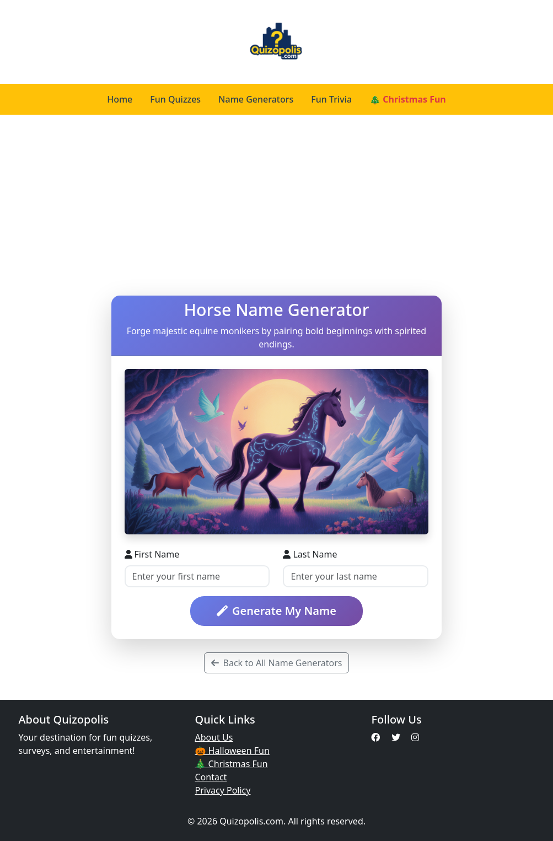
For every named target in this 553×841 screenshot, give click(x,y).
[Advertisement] (276, 205)
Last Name (310, 554)
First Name (152, 554)
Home (119, 99)
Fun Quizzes (175, 99)
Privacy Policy (222, 790)
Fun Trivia (331, 99)
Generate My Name (276, 610)
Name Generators (255, 99)
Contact (211, 777)
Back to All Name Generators (276, 663)
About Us (214, 737)
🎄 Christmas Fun (407, 99)
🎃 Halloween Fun (232, 750)
